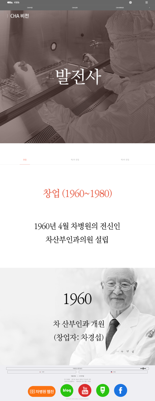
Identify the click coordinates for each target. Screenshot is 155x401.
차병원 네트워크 (77, 368)
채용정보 (73, 376)
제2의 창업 (75, 160)
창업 (24, 160)
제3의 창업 (125, 160)
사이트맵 (81, 376)
